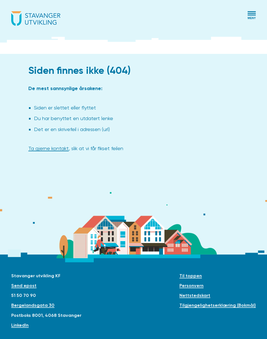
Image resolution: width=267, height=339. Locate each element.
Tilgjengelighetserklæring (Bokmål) (217, 305)
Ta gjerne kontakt (48, 148)
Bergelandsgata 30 (32, 305)
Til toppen (190, 275)
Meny (252, 18)
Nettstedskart (194, 295)
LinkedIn (20, 325)
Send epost (23, 285)
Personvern (191, 285)
